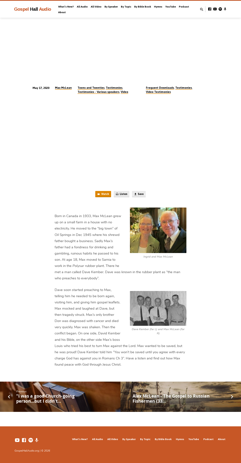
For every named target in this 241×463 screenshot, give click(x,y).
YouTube (170, 6)
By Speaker (111, 6)
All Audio (82, 6)
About (62, 12)
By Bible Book (142, 6)
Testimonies (114, 87)
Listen (121, 194)
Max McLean (63, 87)
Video (124, 91)
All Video (96, 6)
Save (139, 194)
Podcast (184, 6)
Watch (102, 194)
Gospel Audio (32, 9)
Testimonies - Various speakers (98, 91)
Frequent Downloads (160, 87)
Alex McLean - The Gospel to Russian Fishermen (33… (171, 398)
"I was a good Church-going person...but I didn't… (45, 398)
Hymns (158, 6)
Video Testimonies (158, 91)
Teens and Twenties (91, 87)
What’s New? (66, 6)
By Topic (126, 6)
